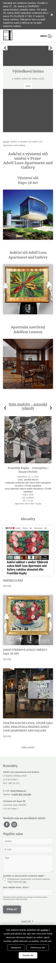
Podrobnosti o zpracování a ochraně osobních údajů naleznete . (28, 880)
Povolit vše (28, 955)
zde (24, 882)
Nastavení (16, 947)
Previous (5, 48)
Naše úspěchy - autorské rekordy (28, 406)
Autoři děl (26, 921)
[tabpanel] (28, 67)
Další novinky (28, 747)
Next (51, 48)
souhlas (44, 930)
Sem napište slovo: (16, 887)
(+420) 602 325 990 (21, 794)
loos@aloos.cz (18, 790)
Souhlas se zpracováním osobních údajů (24, 876)
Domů (6, 141)
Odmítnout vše (37, 947)
